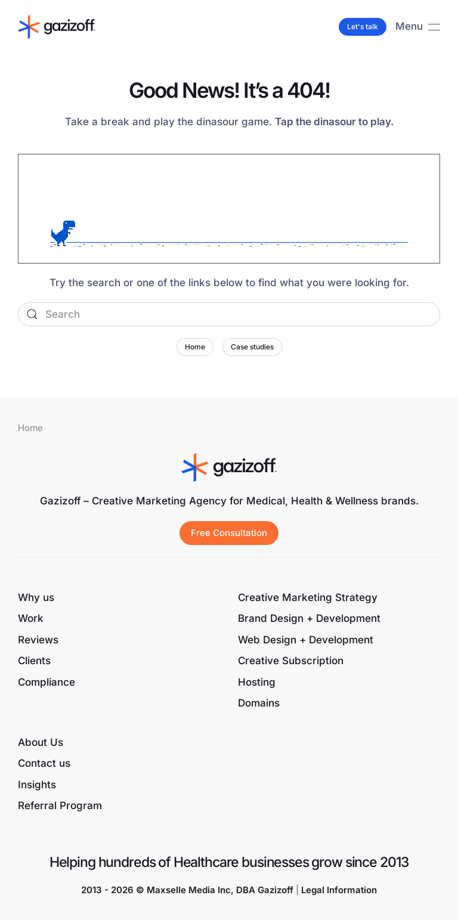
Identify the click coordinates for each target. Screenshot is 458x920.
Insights (37, 785)
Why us (36, 597)
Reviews (38, 640)
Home (195, 346)
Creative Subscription (291, 661)
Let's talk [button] (362, 26)
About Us (40, 742)
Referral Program (60, 805)
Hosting (257, 682)
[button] (417, 27)
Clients (34, 661)
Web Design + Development (305, 640)
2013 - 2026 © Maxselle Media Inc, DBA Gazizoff (187, 890)
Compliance (46, 682)
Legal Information (339, 890)
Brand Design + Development (309, 618)
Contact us (44, 763)
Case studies (252, 346)
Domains (259, 703)
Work (31, 618)
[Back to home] (56, 27)
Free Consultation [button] (229, 532)
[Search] (229, 314)
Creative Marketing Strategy (307, 597)
